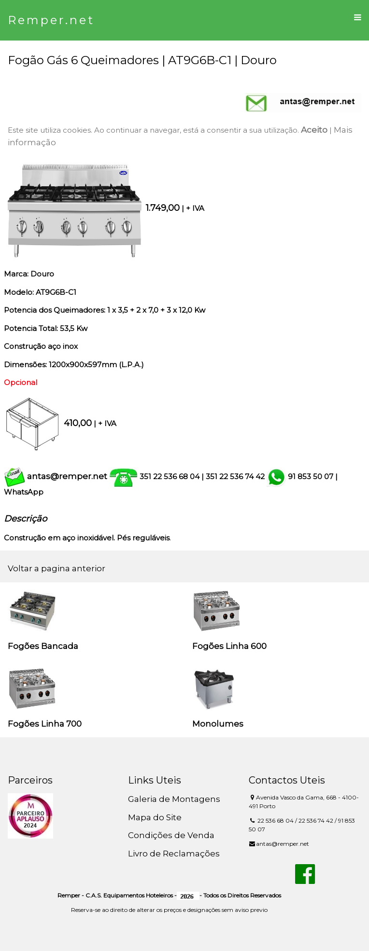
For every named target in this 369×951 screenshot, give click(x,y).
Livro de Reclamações (174, 853)
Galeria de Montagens (174, 799)
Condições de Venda (171, 835)
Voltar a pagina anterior (56, 568)
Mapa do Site (155, 817)
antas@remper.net (67, 476)
